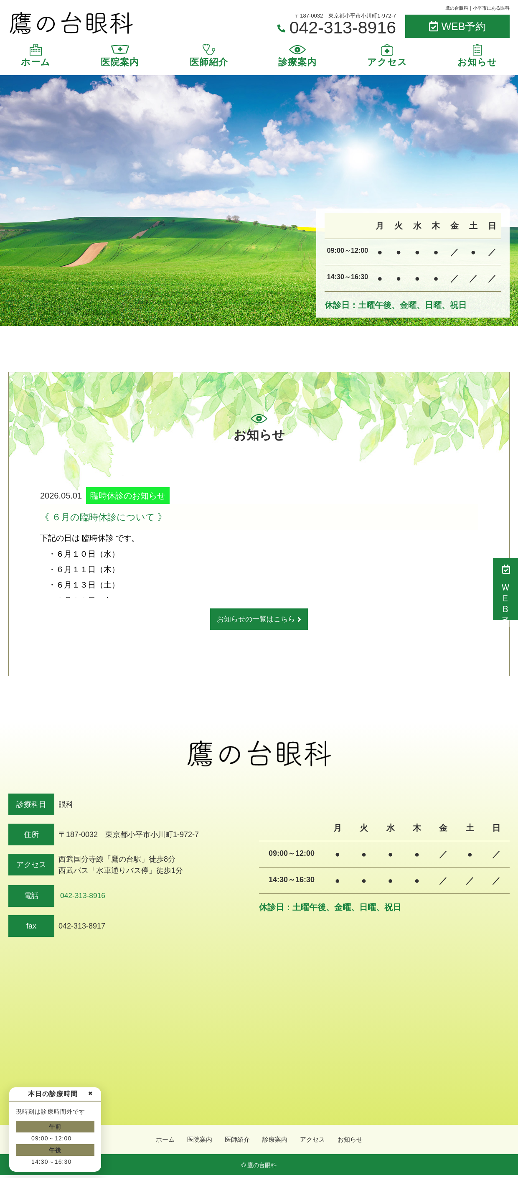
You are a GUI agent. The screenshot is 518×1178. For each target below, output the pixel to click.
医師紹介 (209, 62)
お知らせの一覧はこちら (256, 620)
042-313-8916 (82, 897)
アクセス (387, 62)
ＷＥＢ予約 (505, 589)
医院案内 (120, 62)
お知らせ (477, 62)
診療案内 (297, 62)
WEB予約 (457, 26)
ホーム (36, 62)
